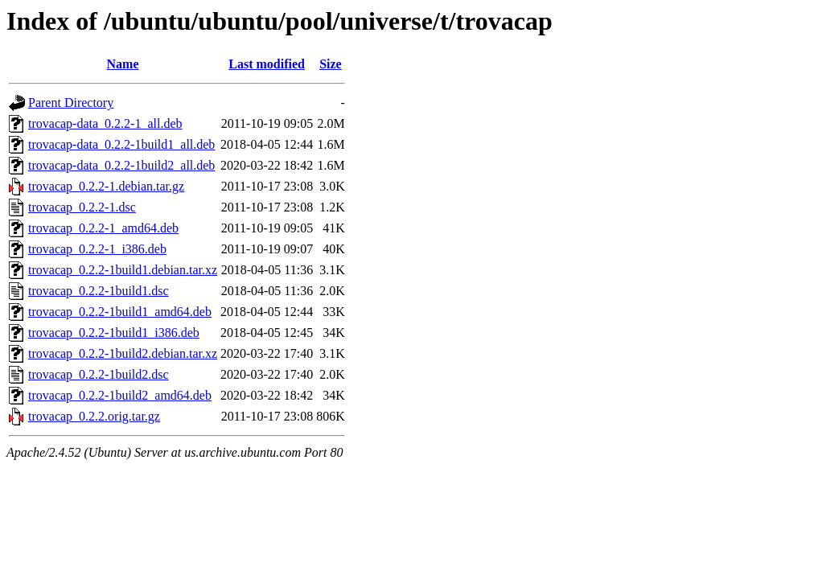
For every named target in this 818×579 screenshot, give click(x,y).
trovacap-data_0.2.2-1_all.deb (105, 123)
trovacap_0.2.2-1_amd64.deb (103, 228)
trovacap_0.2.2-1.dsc (82, 207)
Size (330, 64)
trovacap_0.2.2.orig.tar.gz (94, 416)
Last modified (266, 64)
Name (123, 64)
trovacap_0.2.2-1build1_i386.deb (113, 332)
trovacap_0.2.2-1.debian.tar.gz (106, 186)
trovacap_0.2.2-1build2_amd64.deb (120, 395)
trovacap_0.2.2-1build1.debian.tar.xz (122, 270)
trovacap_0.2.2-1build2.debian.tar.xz (122, 353)
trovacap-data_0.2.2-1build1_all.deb (121, 144)
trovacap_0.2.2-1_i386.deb (97, 249)
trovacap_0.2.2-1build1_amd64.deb (120, 311)
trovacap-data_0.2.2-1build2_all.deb (121, 165)
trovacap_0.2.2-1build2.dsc (98, 374)
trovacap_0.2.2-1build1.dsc (98, 291)
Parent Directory (70, 102)
